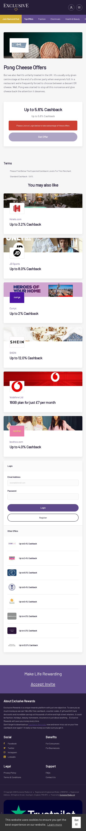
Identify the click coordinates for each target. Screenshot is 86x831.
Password (11, 491)
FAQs (48, 772)
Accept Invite (43, 684)
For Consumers (52, 743)
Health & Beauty (72, 19)
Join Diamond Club (11, 19)
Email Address (13, 477)
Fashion (42, 19)
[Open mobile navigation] (79, 7)
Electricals (55, 19)
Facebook (10, 743)
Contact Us (51, 777)
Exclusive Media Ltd (67, 795)
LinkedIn (10, 757)
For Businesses (53, 748)
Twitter (9, 748)
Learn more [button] (54, 824)
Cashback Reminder (37, 724)
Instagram (10, 752)
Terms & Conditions (12, 777)
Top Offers (28, 19)
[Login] (71, 7)
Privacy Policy (10, 772)
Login (43, 507)
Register (43, 517)
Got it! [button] (76, 822)
